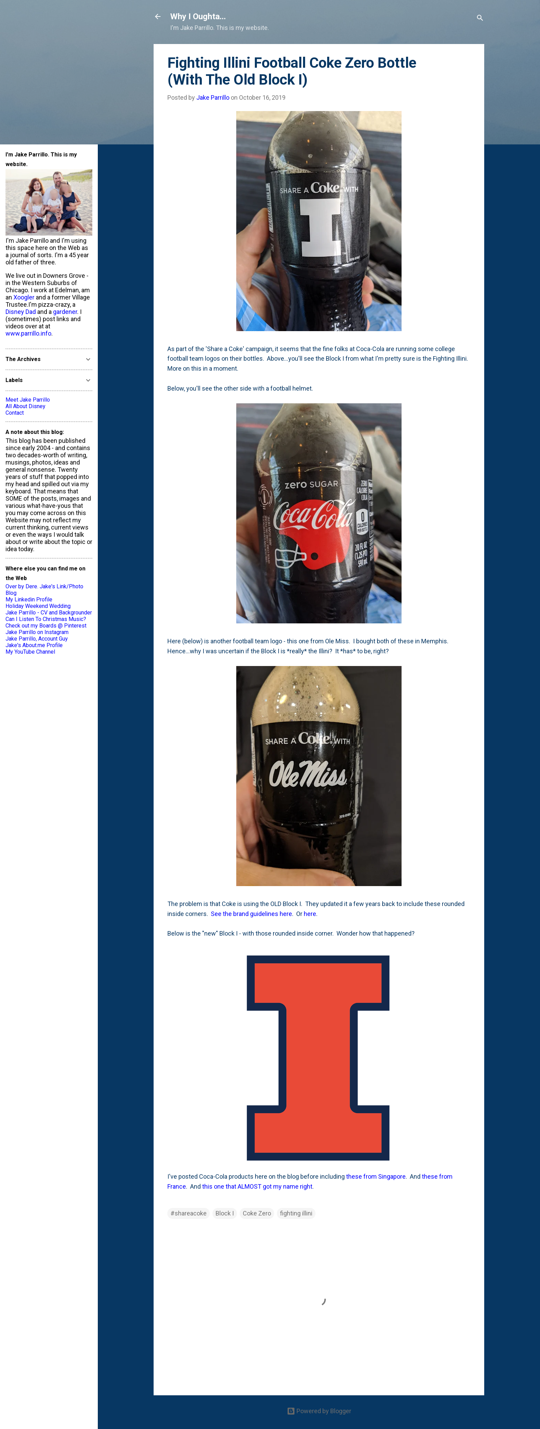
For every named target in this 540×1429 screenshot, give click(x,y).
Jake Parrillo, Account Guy (37, 638)
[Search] (480, 18)
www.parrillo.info (28, 333)
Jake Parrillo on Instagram (37, 632)
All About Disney (25, 406)
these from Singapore (376, 1176)
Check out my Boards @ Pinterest (46, 625)
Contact (15, 413)
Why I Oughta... (198, 16)
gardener (65, 311)
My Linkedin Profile (29, 599)
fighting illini (296, 1213)
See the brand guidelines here (251, 913)
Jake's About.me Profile (34, 645)
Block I (225, 1213)
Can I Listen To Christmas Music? (46, 619)
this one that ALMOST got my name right (257, 1186)
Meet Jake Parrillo (28, 399)
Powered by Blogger (319, 1411)
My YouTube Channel (30, 651)
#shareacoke (188, 1213)
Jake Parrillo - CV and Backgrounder (49, 612)
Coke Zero (257, 1213)
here (310, 913)
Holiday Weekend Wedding (38, 606)
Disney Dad (21, 311)
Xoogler (23, 297)
